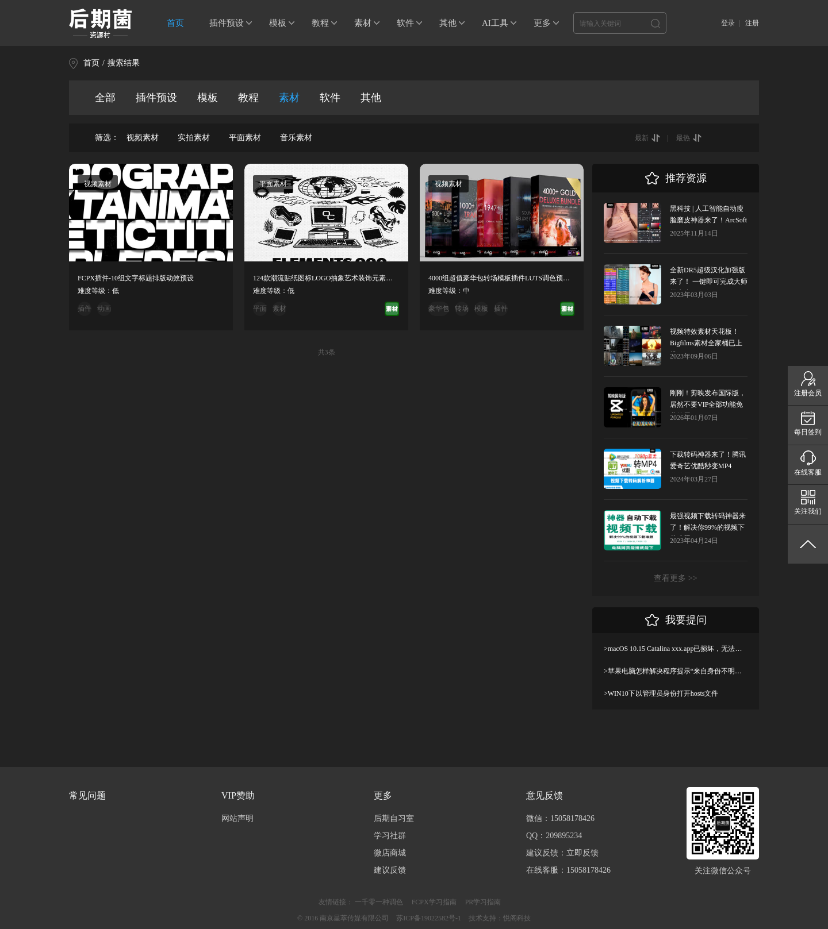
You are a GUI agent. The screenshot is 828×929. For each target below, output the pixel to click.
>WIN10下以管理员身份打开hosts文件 (661, 693)
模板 (277, 23)
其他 (448, 23)
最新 (642, 138)
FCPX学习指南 (434, 902)
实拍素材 (194, 137)
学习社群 (390, 835)
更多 (542, 23)
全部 (105, 97)
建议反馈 (390, 870)
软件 (405, 23)
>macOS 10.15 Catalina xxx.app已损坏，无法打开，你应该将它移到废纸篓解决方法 (675, 649)
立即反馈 (582, 853)
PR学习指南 (483, 902)
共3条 (326, 352)
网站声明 (237, 818)
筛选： (107, 137)
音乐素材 (296, 137)
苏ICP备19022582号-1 (428, 918)
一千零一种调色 (379, 902)
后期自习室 (394, 818)
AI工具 (495, 23)
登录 (728, 23)
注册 (752, 23)
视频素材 (142, 137)
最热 (683, 138)
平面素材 (245, 137)
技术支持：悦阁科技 (500, 918)
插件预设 (226, 23)
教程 (320, 23)
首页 (175, 23)
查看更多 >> (675, 578)
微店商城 (390, 853)
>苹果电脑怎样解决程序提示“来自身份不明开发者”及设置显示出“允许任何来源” (675, 671)
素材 (362, 23)
